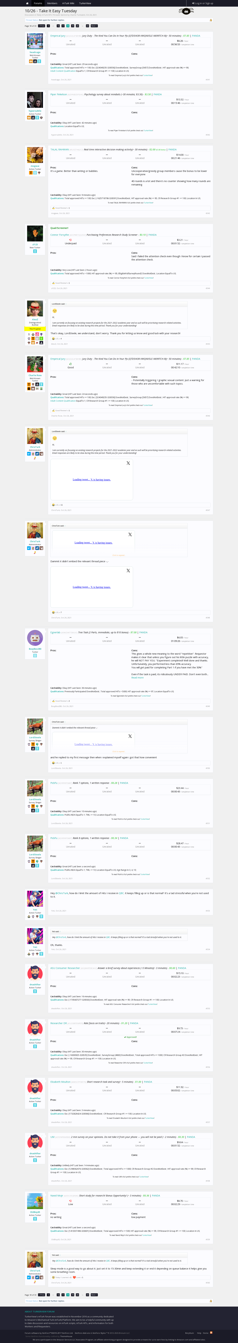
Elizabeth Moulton (60, 1081)
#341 (208, 79)
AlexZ (35, 319)
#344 (208, 288)
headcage (35, 52)
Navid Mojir (56, 1195)
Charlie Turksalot (77, 15)
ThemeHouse (66, 1336)
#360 (208, 1283)
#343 (208, 213)
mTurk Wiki (68, 3)
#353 (208, 911)
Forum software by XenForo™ (49, 1333)
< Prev (41, 26)
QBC (121, 893)
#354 (208, 949)
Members (52, 3)
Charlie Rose (35, 375)
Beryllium (189, 1333)
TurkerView (147, 75)
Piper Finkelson (58, 94)
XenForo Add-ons (82, 1333)
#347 (208, 510)
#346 (208, 416)
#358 (208, 1181)
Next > (94, 26)
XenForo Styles (99, 1333)
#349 (208, 706)
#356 (208, 1067)
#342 (208, 135)
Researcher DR (58, 1023)
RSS (211, 1332)
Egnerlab (55, 632)
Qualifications (57, 67)
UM (52, 1136)
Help (199, 1333)
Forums (38, 3)
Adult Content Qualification (63, 71)
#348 (208, 618)
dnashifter (35, 984)
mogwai (35, 166)
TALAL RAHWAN (59, 149)
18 (68, 26)
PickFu (53, 782)
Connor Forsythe (59, 234)
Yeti (35, 909)
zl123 (35, 244)
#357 (208, 1122)
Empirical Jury (57, 35)
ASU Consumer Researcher (65, 968)
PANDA (196, 35)
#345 (208, 344)
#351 (208, 823)
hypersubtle (35, 110)
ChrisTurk (35, 447)
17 (63, 26)
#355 (208, 1008)
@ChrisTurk (61, 893)
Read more (137, 677)
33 (88, 26)
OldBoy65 (35, 1212)
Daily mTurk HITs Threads (48, 15)
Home (27, 3)
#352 (208, 878)
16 (58, 26)
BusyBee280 (35, 648)
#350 (208, 768)
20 (78, 26)
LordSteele (35, 737)
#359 (208, 1239)
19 (73, 26)
